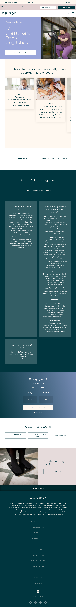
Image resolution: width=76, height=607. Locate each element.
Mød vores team (38, 521)
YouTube (35, 602)
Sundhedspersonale (11, 2)
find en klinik (38, 538)
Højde (46, 392)
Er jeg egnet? (36, 407)
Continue (66, 7)
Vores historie (38, 526)
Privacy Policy (38, 554)
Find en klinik (60, 435)
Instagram (40, 602)
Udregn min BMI (20, 52)
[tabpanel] (19, 93)
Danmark (69, 2)
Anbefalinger (21, 158)
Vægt (30, 392)
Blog (38, 543)
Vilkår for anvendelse (37, 566)
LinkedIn (45, 602)
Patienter (29, 2)
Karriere (38, 532)
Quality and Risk (38, 560)
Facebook (30, 602)
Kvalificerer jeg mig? (15, 435)
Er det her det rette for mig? (54, 158)
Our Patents (38, 549)
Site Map (37, 571)
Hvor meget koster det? (38, 435)
